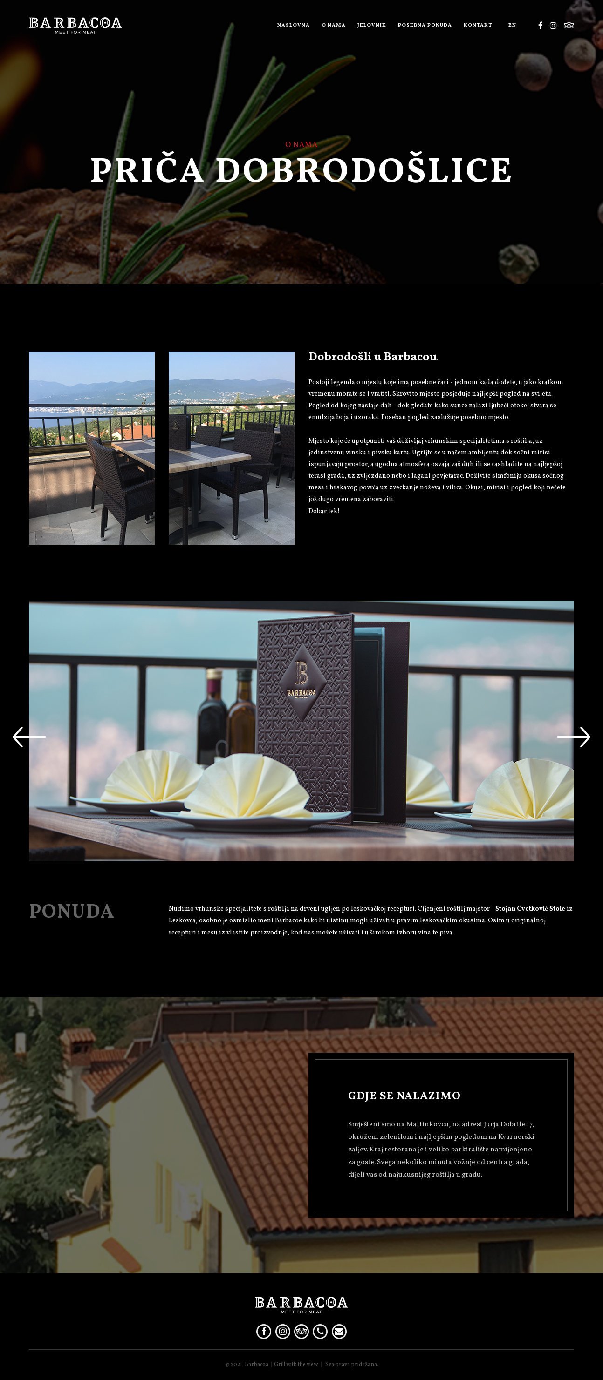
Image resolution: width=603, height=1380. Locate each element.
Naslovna (293, 25)
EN (512, 25)
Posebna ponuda (425, 25)
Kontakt (478, 25)
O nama (334, 25)
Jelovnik (371, 25)
